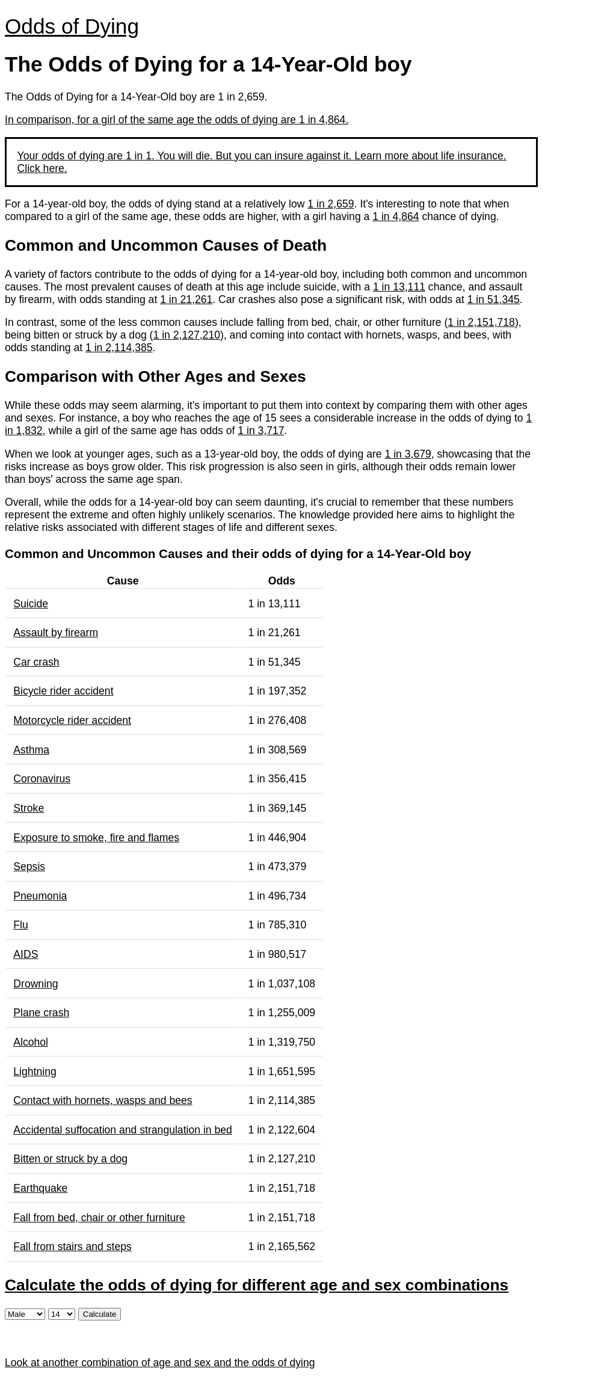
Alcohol (30, 1042)
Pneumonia (40, 896)
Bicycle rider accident (63, 691)
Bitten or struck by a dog (70, 1159)
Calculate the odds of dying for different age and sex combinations (256, 1285)
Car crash (36, 662)
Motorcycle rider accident (72, 720)
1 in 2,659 (330, 204)
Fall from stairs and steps (72, 1246)
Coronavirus (41, 779)
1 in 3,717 (261, 431)
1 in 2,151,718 (481, 322)
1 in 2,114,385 (119, 348)
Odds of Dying (72, 26)
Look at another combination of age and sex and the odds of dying (160, 1363)
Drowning (35, 984)
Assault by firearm (55, 633)
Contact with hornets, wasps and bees (102, 1100)
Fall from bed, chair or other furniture (99, 1218)
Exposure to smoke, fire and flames (96, 838)
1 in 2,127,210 (186, 335)
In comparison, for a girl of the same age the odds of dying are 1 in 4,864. (176, 120)
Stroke (28, 808)
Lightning (34, 1072)
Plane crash (41, 1013)
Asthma (31, 750)
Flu (20, 925)
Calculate (100, 1314)
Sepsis (29, 866)
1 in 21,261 (186, 299)
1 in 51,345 (493, 299)
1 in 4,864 (395, 216)
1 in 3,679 (407, 454)
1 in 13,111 (399, 287)
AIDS (25, 954)
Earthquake (40, 1188)
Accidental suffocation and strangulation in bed (122, 1130)
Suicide (30, 604)
